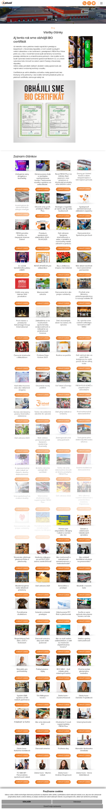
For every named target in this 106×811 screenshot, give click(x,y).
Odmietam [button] (77, 802)
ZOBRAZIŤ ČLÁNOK (22, 186)
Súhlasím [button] (27, 802)
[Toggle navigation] (101, 3)
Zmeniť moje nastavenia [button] (52, 806)
